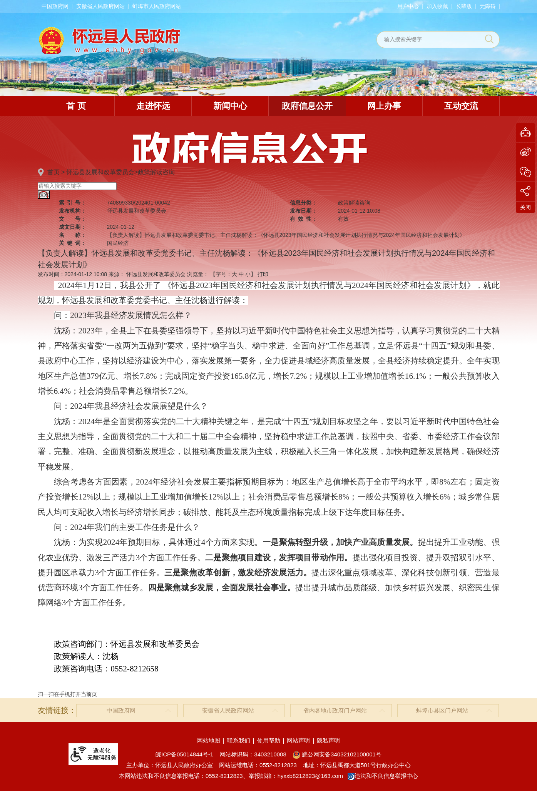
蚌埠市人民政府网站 (156, 6)
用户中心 (408, 6)
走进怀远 (153, 106)
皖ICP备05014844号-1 (184, 754)
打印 (263, 274)
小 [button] (248, 274)
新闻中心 (230, 106)
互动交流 (461, 106)
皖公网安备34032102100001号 (337, 754)
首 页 (75, 106)
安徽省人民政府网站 (100, 6)
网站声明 (298, 740)
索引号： (72, 203)
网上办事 (384, 106)
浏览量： (198, 274)
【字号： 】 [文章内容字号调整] (233, 274)
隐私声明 (328, 740)
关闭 (525, 207)
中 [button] (241, 274)
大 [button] (234, 274)
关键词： (72, 243)
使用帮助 (268, 740)
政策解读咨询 (156, 172)
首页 (53, 172)
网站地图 (208, 740)
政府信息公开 (307, 106)
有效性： (303, 219)
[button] (464, 6)
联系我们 (238, 740)
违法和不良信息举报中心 (383, 776)
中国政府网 (55, 6)
